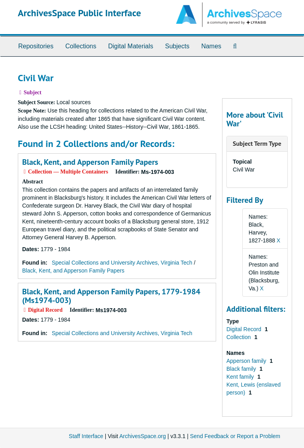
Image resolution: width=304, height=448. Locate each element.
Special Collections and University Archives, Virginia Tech (122, 262)
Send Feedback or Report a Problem (235, 436)
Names (211, 46)
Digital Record (244, 329)
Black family (242, 369)
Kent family (240, 377)
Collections (80, 46)
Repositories (35, 46)
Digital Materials (130, 46)
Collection (239, 337)
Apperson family (247, 361)
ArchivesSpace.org (142, 436)
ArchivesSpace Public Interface (79, 13)
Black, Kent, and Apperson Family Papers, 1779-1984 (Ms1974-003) (111, 295)
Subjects (177, 46)
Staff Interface (86, 436)
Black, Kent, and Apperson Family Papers (90, 162)
